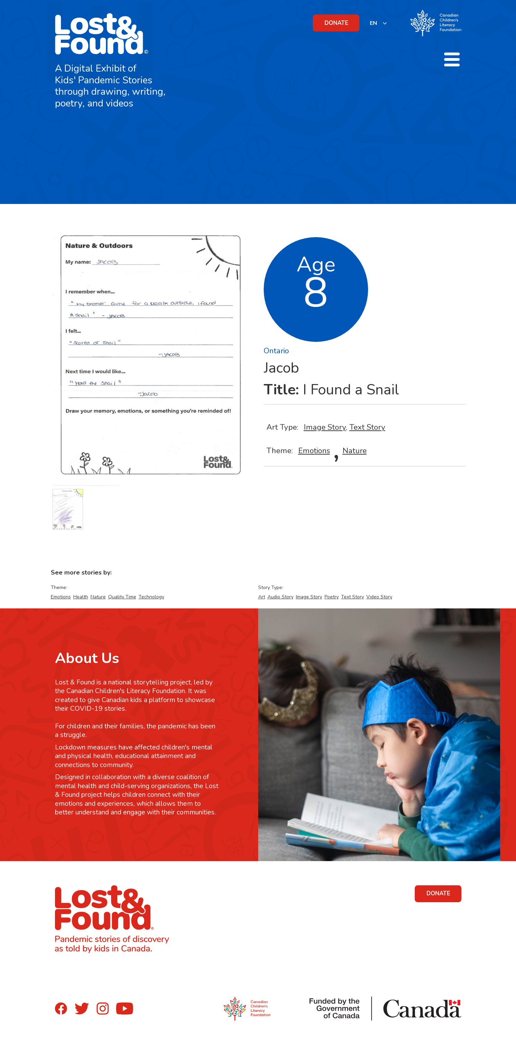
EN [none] (373, 23)
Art (261, 597)
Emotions (314, 450)
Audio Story (280, 597)
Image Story (325, 427)
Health (80, 597)
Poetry (332, 597)
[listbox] (378, 23)
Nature (355, 450)
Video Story (379, 597)
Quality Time (122, 597)
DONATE (336, 23)
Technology (151, 597)
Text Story (367, 427)
